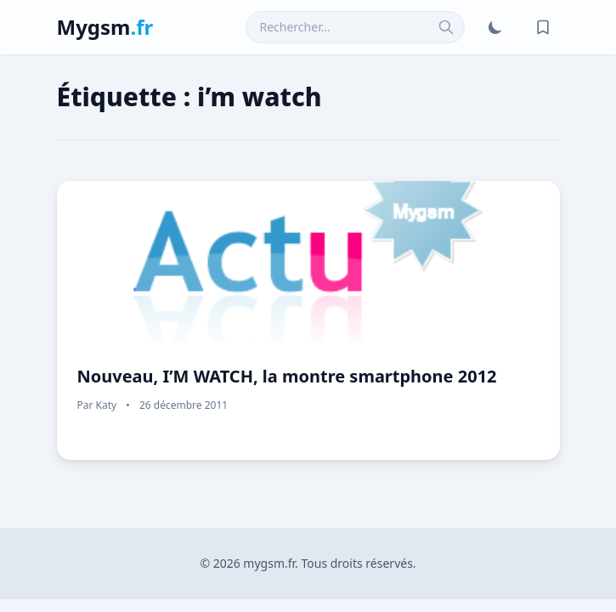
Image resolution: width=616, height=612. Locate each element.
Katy (106, 405)
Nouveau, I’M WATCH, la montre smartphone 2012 (287, 376)
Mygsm (105, 27)
